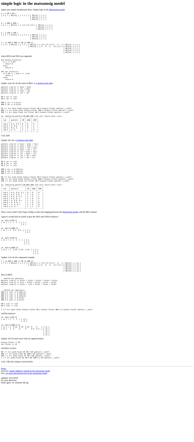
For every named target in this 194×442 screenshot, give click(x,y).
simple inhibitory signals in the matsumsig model (29, 428)
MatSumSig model (57, 10)
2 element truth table (44, 96)
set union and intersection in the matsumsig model (26, 430)
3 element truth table (24, 162)
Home (3, 426)
